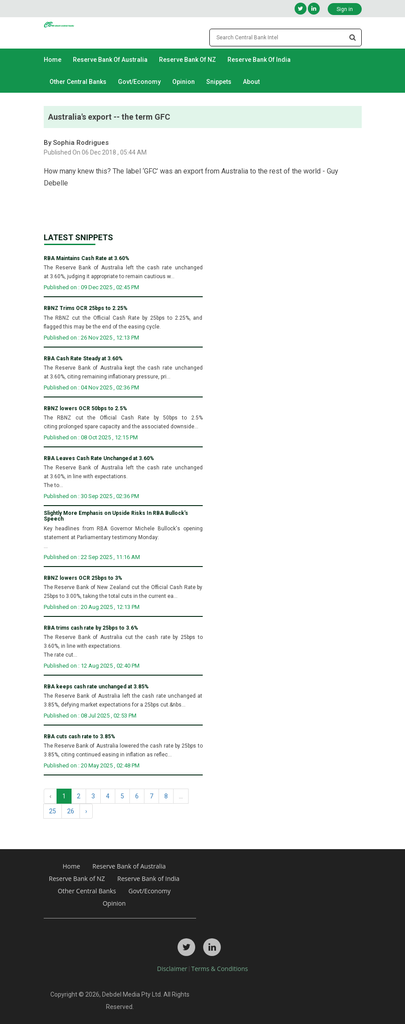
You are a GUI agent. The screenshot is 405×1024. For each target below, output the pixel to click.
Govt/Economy (139, 81)
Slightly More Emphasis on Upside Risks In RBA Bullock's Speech (116, 516)
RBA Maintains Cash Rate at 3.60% (86, 258)
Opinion (183, 81)
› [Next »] (86, 811)
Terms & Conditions (219, 968)
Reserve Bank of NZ (187, 59)
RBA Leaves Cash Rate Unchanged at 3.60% (99, 458)
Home (52, 59)
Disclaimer (172, 968)
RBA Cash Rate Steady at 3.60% (83, 359)
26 (70, 811)
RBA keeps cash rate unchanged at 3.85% (96, 687)
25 (52, 811)
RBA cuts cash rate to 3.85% (79, 737)
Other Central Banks (77, 81)
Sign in (345, 9)
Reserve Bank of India (259, 59)
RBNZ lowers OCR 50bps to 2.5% (85, 409)
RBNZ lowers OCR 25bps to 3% (83, 578)
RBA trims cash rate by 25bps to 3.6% (91, 628)
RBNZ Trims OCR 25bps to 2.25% (86, 308)
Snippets (218, 81)
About (251, 81)
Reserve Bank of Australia (110, 59)
